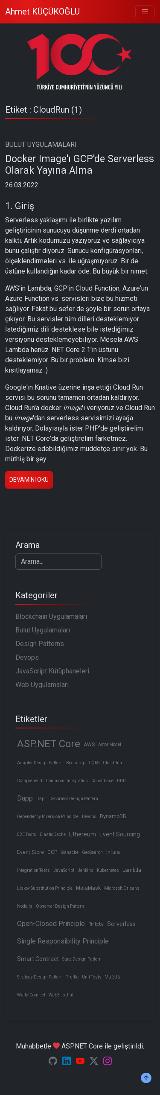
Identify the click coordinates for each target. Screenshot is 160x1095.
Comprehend (29, 780)
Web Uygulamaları (42, 685)
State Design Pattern (82, 959)
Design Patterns (39, 644)
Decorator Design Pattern (73, 798)
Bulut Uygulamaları (42, 630)
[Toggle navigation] (145, 11)
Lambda (131, 870)
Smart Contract (38, 958)
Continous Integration (67, 780)
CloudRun (112, 762)
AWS (89, 745)
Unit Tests (92, 977)
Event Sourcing (119, 834)
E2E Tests (26, 834)
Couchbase (102, 780)
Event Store (30, 852)
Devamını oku (29, 479)
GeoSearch (92, 852)
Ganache (70, 852)
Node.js (24, 906)
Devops (27, 657)
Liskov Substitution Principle (45, 888)
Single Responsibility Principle (63, 941)
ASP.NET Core (48, 744)
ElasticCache (53, 834)
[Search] (58, 561)
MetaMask (88, 888)
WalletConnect (31, 995)
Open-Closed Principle (51, 924)
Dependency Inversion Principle (48, 816)
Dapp (25, 798)
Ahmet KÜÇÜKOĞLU (42, 11)
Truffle (72, 977)
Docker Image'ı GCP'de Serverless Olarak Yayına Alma (79, 165)
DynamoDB (113, 816)
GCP (52, 852)
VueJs (112, 977)
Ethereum (82, 834)
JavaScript (63, 870)
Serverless (121, 923)
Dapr (41, 798)
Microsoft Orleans (122, 888)
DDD (121, 780)
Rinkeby (96, 924)
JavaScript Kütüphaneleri (52, 671)
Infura (113, 852)
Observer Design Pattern (60, 906)
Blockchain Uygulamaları (51, 616)
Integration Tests (33, 870)
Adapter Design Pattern (40, 762)
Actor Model (109, 744)
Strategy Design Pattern (40, 977)
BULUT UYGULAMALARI (41, 144)
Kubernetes (108, 870)
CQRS (94, 762)
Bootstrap (75, 762)
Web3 (54, 995)
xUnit (68, 995)
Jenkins (85, 870)
